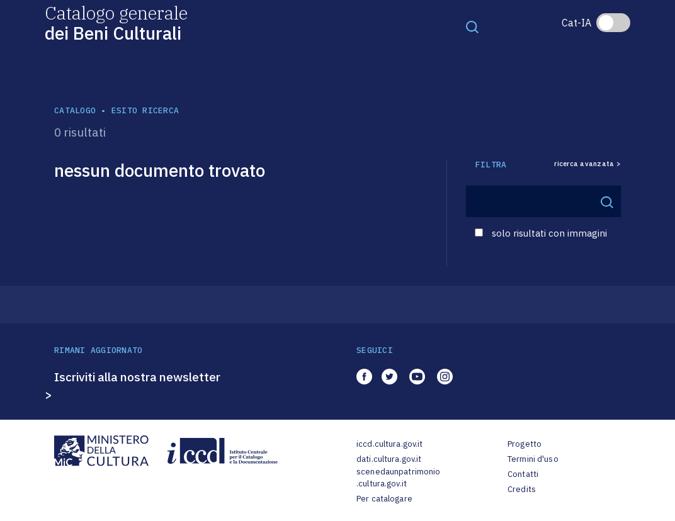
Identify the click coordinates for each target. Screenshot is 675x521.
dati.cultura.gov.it (388, 459)
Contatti (523, 474)
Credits (522, 489)
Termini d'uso (533, 459)
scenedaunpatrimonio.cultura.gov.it (398, 478)
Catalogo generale (116, 22)
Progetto (525, 444)
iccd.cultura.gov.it (389, 444)
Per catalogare (384, 498)
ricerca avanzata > (587, 164)
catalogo (75, 110)
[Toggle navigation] (472, 26)
